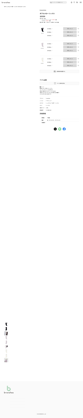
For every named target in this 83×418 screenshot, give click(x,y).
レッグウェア (49, 103)
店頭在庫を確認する (61, 71)
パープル (48, 105)
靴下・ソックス (56, 103)
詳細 (56, 19)
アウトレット (49, 100)
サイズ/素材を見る (61, 83)
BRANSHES (41, 413)
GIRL (47, 107)
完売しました (70, 28)
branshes (43, 10)
